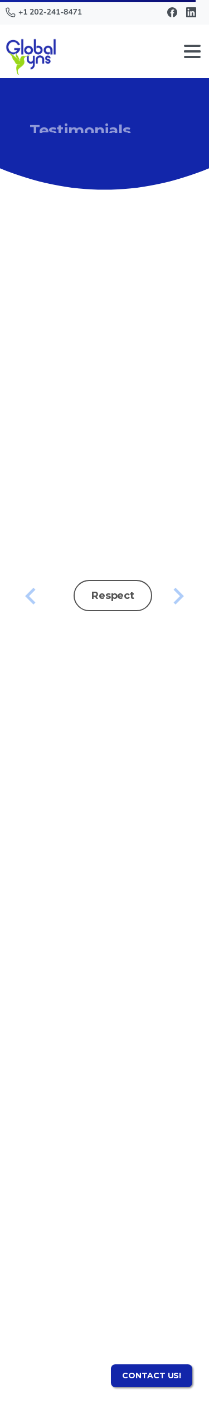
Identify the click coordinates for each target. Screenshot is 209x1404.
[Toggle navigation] (192, 51)
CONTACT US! (151, 1375)
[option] (104, 590)
